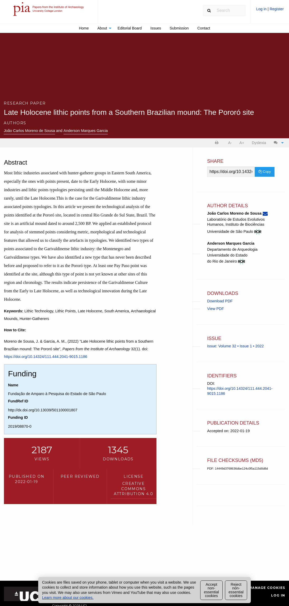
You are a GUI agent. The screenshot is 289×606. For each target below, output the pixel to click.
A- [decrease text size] (230, 143)
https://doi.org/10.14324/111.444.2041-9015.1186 (45, 356)
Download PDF (220, 301)
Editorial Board (129, 28)
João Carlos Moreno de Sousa (29, 131)
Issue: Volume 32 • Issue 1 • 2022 (235, 346)
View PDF (215, 309)
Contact (203, 28)
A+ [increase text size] (241, 143)
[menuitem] (270, 11)
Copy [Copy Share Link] (264, 172)
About (102, 28)
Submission (179, 28)
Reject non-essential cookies (236, 590)
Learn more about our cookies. (68, 597)
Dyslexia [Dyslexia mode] (259, 143)
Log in (261, 9)
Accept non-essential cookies (211, 590)
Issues (155, 28)
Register (277, 9)
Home (84, 28)
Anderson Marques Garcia (85, 131)
